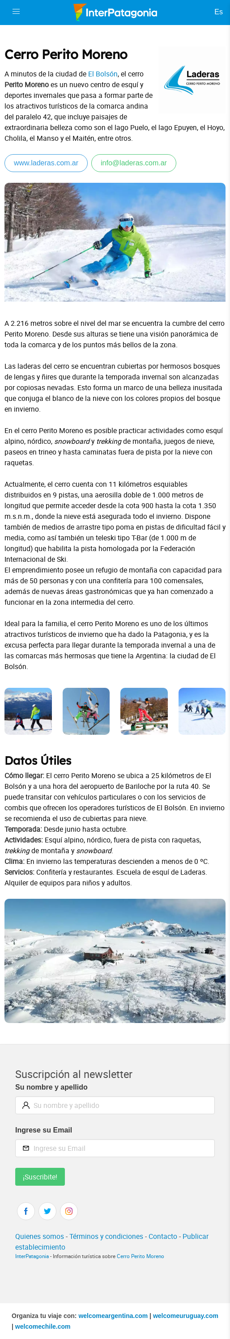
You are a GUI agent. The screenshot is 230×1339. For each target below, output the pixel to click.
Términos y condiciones (106, 1236)
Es (218, 12)
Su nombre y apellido (51, 1087)
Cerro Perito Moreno (140, 1256)
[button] (16, 11)
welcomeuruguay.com (185, 1315)
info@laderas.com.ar (134, 163)
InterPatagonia (32, 1256)
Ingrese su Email (43, 1130)
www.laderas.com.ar (46, 163)
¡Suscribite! (40, 1177)
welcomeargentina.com (113, 1315)
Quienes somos (39, 1236)
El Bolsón (103, 74)
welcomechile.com (43, 1326)
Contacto (163, 1236)
